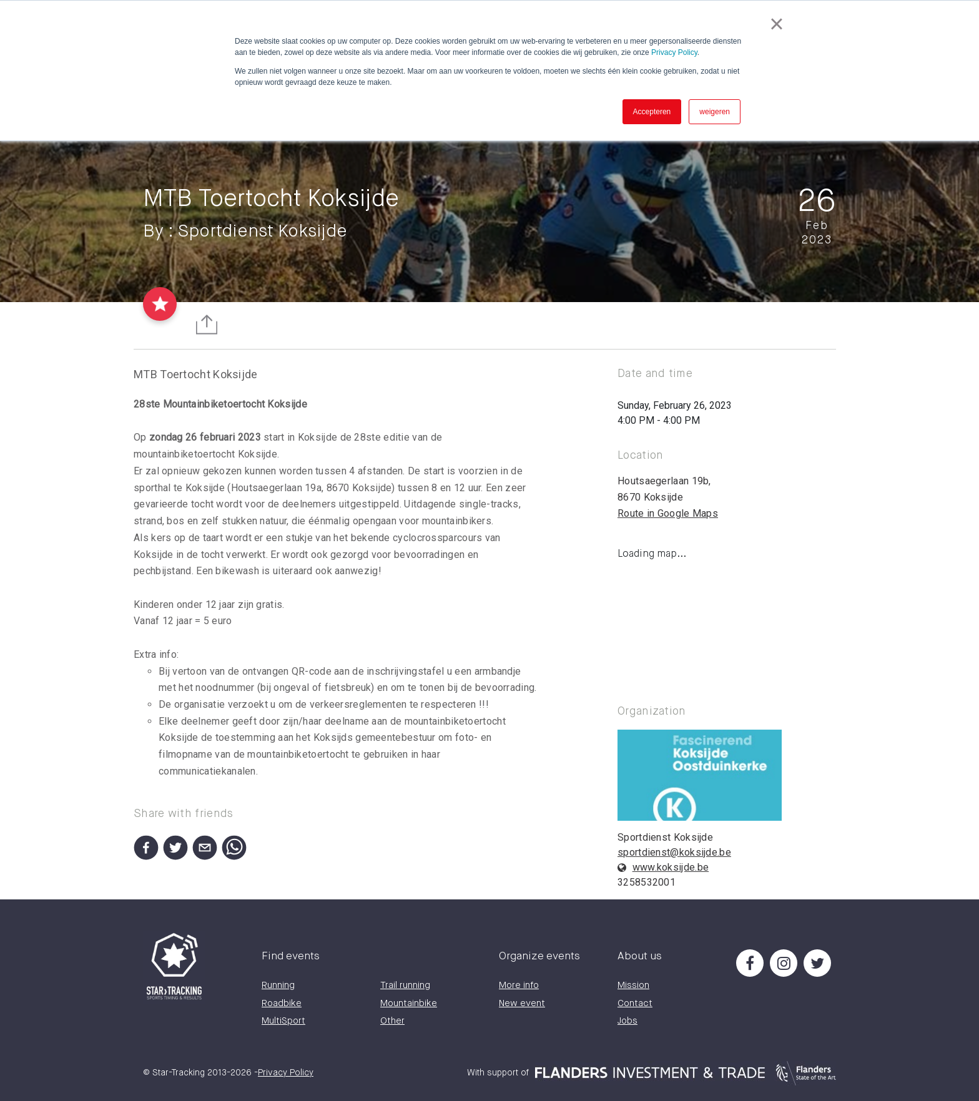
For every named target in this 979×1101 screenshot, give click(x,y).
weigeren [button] (714, 111)
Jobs (627, 1020)
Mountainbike (408, 1003)
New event (522, 1003)
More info (519, 985)
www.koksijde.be (670, 867)
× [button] (776, 23)
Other (392, 1020)
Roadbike (282, 1003)
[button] (144, 845)
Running (278, 985)
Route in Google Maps (667, 513)
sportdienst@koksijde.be (674, 852)
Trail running (405, 985)
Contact (634, 1003)
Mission (633, 985)
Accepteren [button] (652, 111)
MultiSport (283, 1020)
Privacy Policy (674, 52)
